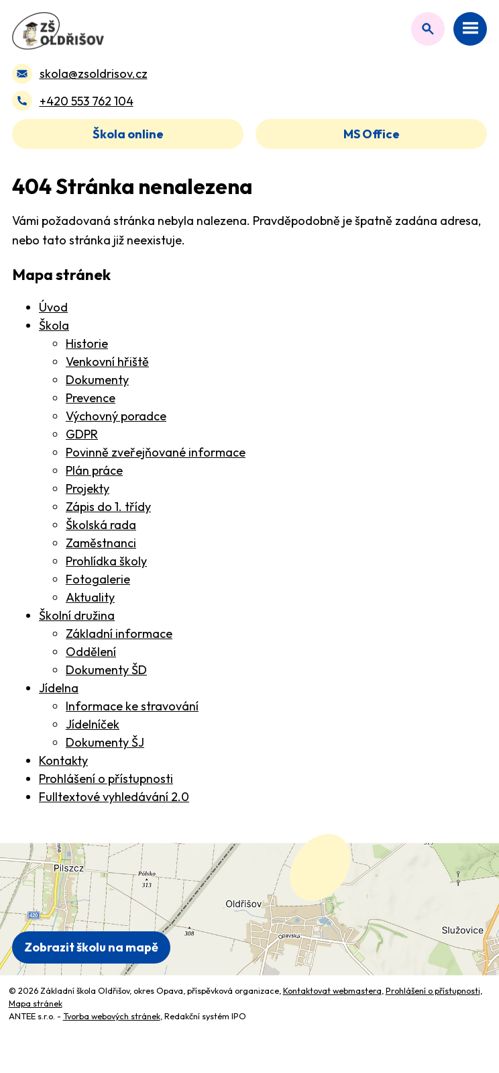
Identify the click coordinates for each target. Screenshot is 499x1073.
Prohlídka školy (106, 561)
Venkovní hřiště (107, 361)
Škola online (128, 134)
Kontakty (63, 760)
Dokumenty (97, 379)
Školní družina (77, 615)
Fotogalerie (98, 579)
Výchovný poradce (116, 416)
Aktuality (90, 597)
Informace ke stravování (132, 706)
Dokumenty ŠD (106, 670)
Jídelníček (92, 724)
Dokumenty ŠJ (105, 742)
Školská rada (101, 524)
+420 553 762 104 (86, 101)
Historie (87, 343)
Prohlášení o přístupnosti (106, 778)
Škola (54, 325)
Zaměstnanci (101, 543)
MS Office (371, 134)
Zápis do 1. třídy (108, 506)
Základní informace (119, 633)
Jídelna (58, 688)
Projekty (87, 488)
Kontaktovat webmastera (332, 990)
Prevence (90, 398)
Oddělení (91, 651)
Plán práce (94, 470)
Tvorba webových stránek (111, 1016)
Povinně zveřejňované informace (155, 452)
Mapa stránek (35, 1003)
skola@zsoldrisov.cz (94, 73)
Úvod (53, 307)
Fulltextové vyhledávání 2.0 (114, 796)
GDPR (82, 434)
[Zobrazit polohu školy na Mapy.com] (249, 909)
